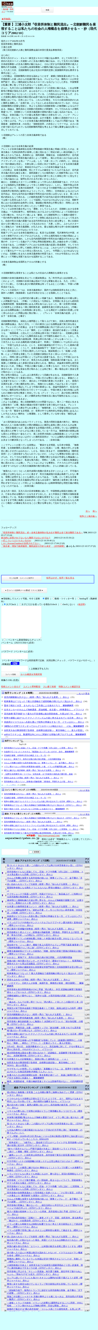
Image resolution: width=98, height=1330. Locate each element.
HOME (9, 7)
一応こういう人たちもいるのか (16, 540)
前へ (95, 511)
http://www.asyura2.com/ (49, 842)
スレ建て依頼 (49, 693)
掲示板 (5, 9)
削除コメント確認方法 (69, 693)
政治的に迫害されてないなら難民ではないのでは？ (26, 538)
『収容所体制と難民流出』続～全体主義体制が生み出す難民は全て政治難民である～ (42, 532)
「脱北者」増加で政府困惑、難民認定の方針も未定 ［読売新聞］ (33, 546)
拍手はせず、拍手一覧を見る (60, 578)
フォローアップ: (9, 527)
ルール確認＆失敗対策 (31, 681)
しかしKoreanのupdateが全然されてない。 (21, 543)
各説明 (81, 604)
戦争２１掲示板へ (88, 516)
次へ (88, 511)
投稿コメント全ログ (10, 693)
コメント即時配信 (31, 693)
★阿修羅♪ (6, 19)
